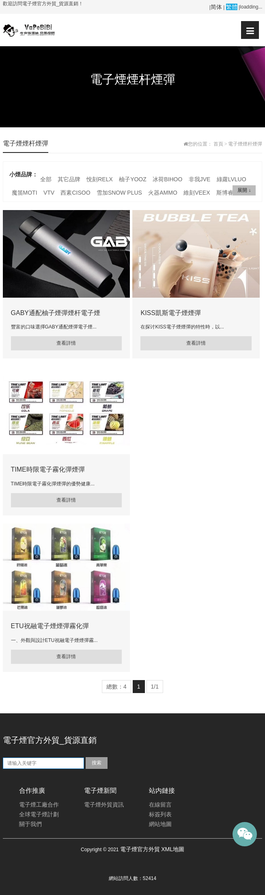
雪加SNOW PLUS (119, 192)
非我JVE (200, 179)
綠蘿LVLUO (231, 179)
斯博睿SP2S (232, 192)
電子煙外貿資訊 (104, 805)
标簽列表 (160, 814)
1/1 (155, 686)
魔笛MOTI (24, 192)
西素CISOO (75, 192)
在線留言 (160, 805)
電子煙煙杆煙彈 (245, 144)
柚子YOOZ (133, 179)
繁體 (231, 7)
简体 (216, 7)
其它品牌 (69, 179)
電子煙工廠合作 (39, 805)
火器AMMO (162, 192)
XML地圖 (172, 849)
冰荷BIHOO (167, 179)
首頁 (218, 144)
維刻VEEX (196, 192)
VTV (48, 192)
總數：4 (116, 686)
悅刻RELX (99, 179)
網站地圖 (160, 824)
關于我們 (30, 824)
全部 (46, 179)
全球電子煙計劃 (39, 814)
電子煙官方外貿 (140, 849)
